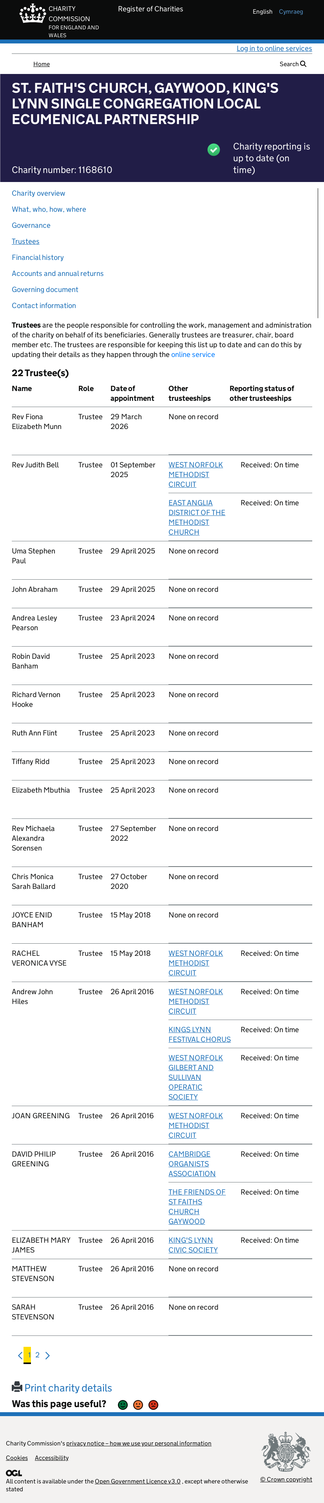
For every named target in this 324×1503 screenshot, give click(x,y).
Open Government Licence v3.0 (138, 1481)
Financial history (38, 257)
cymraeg (291, 11)
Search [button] (293, 64)
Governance (31, 225)
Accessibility (52, 1458)
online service (193, 354)
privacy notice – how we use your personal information (139, 1443)
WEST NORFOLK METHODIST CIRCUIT (195, 474)
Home (41, 64)
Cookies (17, 1458)
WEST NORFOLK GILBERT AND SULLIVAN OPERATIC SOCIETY (195, 1077)
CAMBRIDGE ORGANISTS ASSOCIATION (192, 1164)
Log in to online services (274, 48)
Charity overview (38, 193)
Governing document (45, 289)
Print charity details (62, 1387)
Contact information (44, 305)
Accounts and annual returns (58, 273)
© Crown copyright (286, 1479)
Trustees (26, 241)
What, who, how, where (49, 209)
